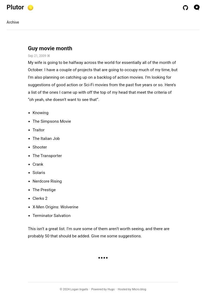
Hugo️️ (111, 289)
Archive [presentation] (13, 22)
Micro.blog (139, 289)
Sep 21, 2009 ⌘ (39, 56)
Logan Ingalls (79, 289)
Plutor (15, 7)
